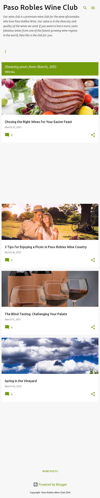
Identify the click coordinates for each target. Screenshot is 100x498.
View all (10, 72)
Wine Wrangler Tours (78, 51)
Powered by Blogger (50, 484)
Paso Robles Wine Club (40, 7)
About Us (9, 51)
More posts (50, 471)
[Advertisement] (50, 173)
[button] (93, 135)
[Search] (85, 8)
